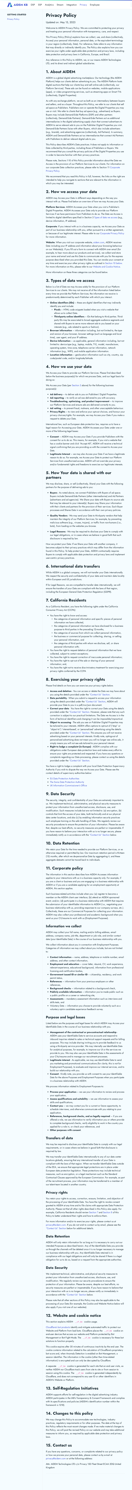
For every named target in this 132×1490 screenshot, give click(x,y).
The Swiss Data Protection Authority (67, 782)
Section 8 (107, 1212)
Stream (60, 4)
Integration (72, 4)
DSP (33, 4)
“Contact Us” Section (99, 694)
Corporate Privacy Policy (112, 233)
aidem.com (98, 242)
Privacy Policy (13, 19)
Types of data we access (105, 217)
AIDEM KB (17, 4)
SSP (40, 4)
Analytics (49, 4)
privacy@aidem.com (56, 1225)
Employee (95, 4)
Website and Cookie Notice (106, 266)
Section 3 (76, 385)
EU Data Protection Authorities (64, 778)
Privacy (83, 4)
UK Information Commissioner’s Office (68, 785)
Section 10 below (113, 263)
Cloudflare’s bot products (58, 1327)
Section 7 (93, 1212)
